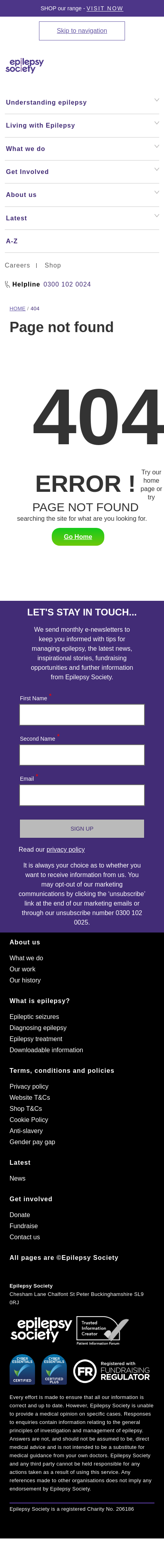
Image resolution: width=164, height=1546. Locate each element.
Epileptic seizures (34, 1016)
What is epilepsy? (40, 1001)
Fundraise (24, 1226)
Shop (53, 265)
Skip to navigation (82, 30)
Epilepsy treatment (36, 1039)
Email (28, 777)
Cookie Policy (29, 1119)
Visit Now (105, 8)
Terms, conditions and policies (62, 1070)
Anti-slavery (26, 1130)
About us (25, 942)
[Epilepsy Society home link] (43, 66)
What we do (26, 958)
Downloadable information (46, 1050)
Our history (25, 980)
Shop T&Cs (26, 1108)
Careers (17, 265)
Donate (20, 1215)
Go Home (78, 536)
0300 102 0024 (67, 284)
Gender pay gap (32, 1142)
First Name (35, 696)
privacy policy (66, 849)
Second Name (39, 737)
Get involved (31, 1199)
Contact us (25, 1237)
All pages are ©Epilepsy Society (64, 1257)
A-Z (12, 241)
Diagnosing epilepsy (38, 1027)
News (17, 1178)
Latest (20, 1162)
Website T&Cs (30, 1097)
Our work (22, 969)
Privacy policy (29, 1086)
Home (17, 308)
